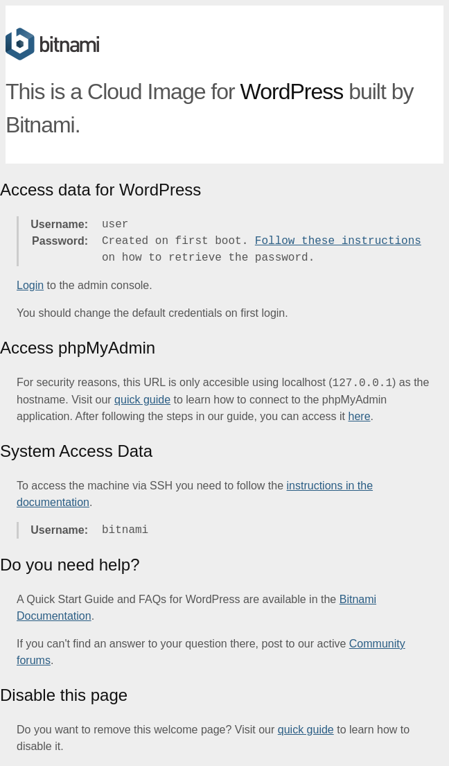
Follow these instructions (338, 241)
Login (30, 285)
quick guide (142, 400)
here (360, 416)
